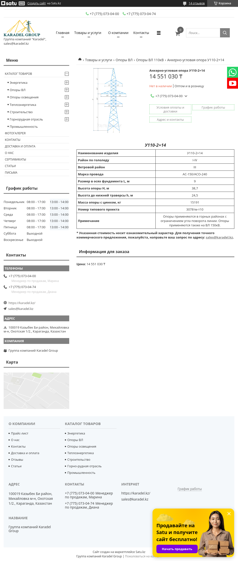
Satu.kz (140, 552)
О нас (9, 153)
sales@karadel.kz (219, 237)
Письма (11, 172)
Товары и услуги (87, 32)
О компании (118, 32)
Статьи (10, 166)
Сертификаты (15, 159)
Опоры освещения (24, 97)
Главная (62, 32)
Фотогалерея (15, 133)
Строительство (21, 112)
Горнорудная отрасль (26, 119)
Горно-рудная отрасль (84, 466)
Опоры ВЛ (124, 60)
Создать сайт (36, 3)
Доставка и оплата (20, 146)
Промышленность (24, 126)
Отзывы (17, 459)
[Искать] (225, 32)
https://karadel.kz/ (21, 303)
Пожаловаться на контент (143, 556)
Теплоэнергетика (23, 104)
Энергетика (18, 82)
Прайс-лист (19, 433)
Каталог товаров (18, 74)
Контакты (141, 32)
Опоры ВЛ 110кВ (150, 60)
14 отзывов (197, 3)
